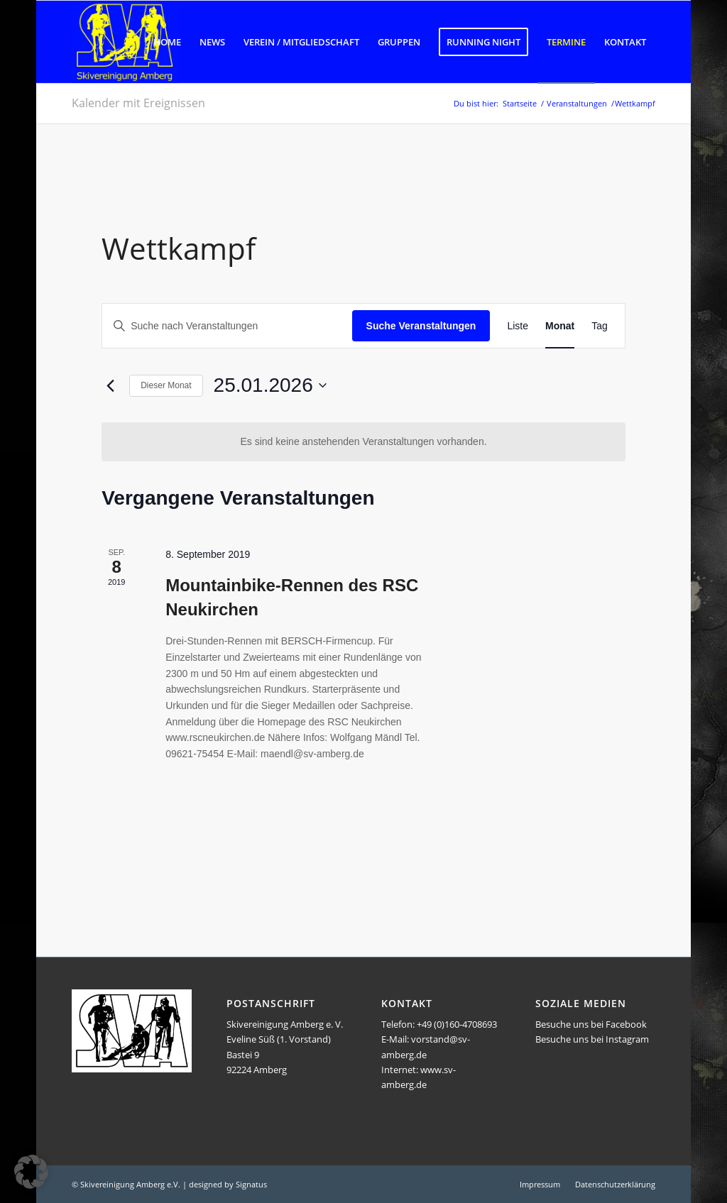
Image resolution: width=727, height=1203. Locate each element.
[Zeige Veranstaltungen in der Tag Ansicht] (599, 326)
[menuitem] (167, 42)
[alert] (363, 441)
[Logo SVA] (125, 42)
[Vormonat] (110, 385)
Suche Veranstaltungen (421, 325)
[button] (31, 1172)
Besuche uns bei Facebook (591, 1024)
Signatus (251, 1184)
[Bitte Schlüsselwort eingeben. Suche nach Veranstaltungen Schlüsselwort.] (226, 326)
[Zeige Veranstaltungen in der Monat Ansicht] (559, 326)
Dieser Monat (166, 385)
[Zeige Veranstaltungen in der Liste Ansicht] (517, 326)
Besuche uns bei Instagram (592, 1039)
